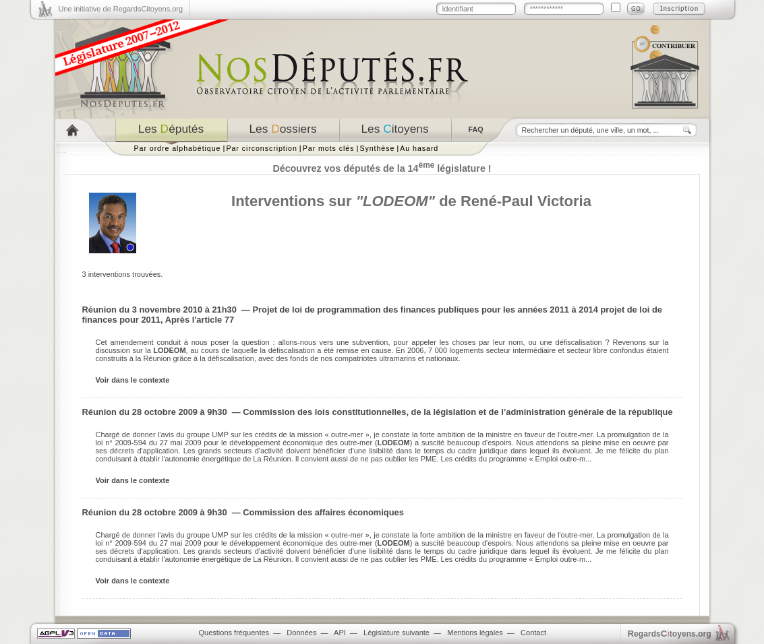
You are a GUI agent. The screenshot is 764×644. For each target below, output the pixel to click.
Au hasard (419, 148)
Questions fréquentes (234, 633)
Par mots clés (329, 148)
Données (301, 633)
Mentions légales (475, 633)
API (340, 633)
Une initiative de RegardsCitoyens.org (121, 9)
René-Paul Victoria (526, 201)
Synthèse (376, 148)
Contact (533, 633)
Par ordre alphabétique (177, 148)
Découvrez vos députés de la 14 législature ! (381, 168)
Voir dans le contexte (133, 380)
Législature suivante (396, 633)
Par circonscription (261, 148)
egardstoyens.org (669, 634)
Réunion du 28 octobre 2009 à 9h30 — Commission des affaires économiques (243, 512)
